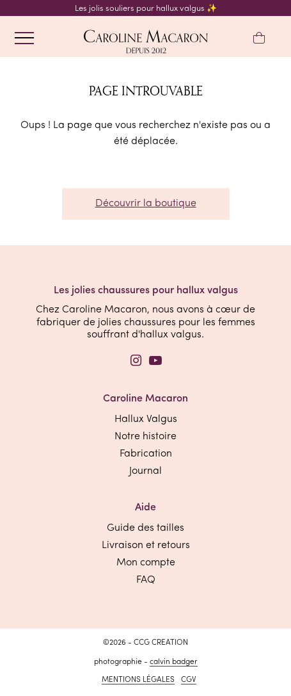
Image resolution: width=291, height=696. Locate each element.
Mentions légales (138, 680)
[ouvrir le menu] (24, 38)
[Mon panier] (259, 39)
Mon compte (145, 563)
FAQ (145, 580)
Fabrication (146, 454)
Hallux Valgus (145, 419)
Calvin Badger (174, 662)
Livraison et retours (146, 545)
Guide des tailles (145, 528)
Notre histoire (145, 437)
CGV (188, 680)
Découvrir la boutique (145, 203)
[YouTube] (155, 362)
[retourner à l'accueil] (146, 43)
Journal (145, 471)
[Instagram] (136, 362)
